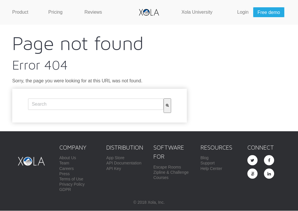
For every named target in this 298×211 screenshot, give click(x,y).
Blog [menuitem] (205, 158)
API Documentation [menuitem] (123, 163)
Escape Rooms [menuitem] (167, 167)
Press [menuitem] (64, 174)
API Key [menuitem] (113, 169)
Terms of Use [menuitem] (71, 179)
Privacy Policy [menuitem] (72, 184)
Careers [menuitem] (66, 169)
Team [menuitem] (64, 163)
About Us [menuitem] (67, 158)
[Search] (167, 106)
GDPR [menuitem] (65, 190)
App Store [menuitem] (115, 158)
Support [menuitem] (208, 163)
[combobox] (96, 105)
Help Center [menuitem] (211, 169)
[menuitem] (20, 12)
